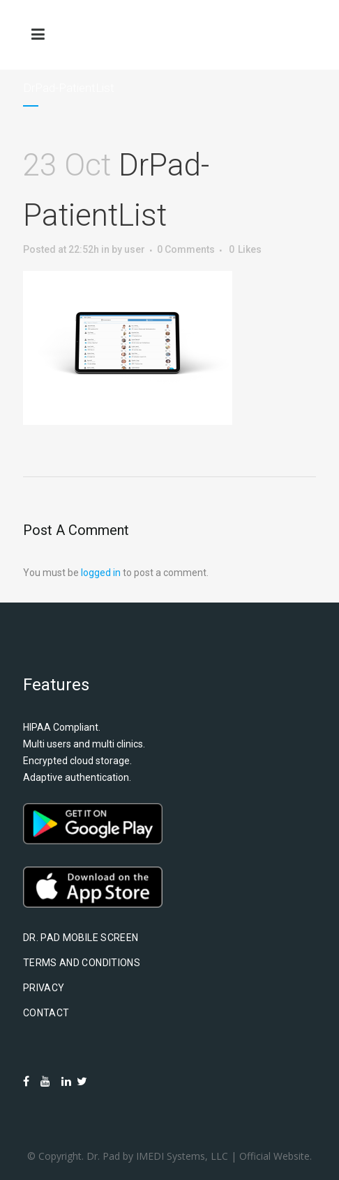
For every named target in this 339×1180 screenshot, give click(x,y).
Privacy (43, 987)
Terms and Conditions (81, 962)
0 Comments (186, 249)
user (134, 249)
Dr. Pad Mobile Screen (80, 937)
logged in (101, 572)
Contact (46, 1012)
